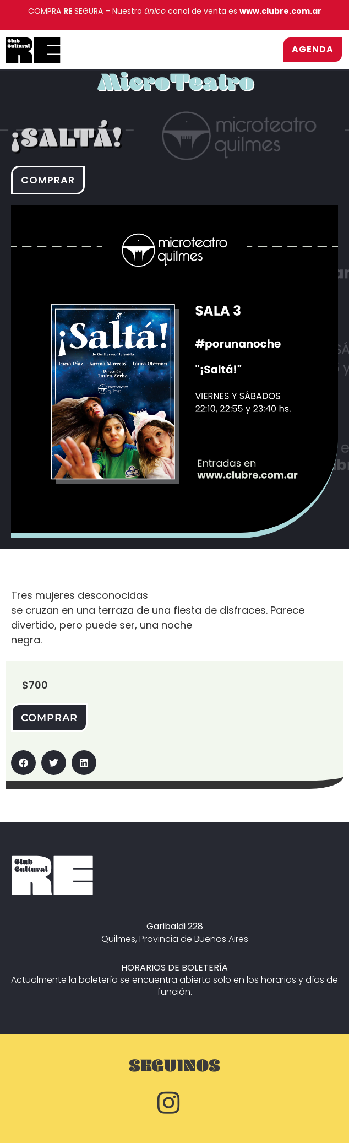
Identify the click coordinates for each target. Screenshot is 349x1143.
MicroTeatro (175, 87)
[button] (23, 762)
